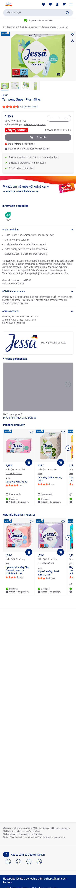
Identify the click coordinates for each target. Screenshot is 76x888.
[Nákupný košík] (64, 4)
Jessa (5, 95)
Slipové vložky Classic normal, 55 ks (49, 573)
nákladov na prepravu (60, 828)
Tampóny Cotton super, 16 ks (50, 479)
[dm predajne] (43, 4)
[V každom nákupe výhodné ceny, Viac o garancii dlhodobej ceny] (38, 188)
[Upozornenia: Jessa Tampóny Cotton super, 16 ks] (45, 494)
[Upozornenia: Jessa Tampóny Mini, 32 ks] (13, 494)
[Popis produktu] (38, 230)
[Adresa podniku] (38, 311)
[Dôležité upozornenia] (38, 292)
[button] (71, 4)
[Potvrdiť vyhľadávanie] (67, 12)
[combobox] (38, 12)
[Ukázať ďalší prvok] (68, 448)
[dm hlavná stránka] (8, 4)
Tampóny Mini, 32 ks (16, 482)
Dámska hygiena (48, 27)
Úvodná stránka (10, 27)
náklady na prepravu (35, 124)
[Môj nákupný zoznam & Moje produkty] (50, 4)
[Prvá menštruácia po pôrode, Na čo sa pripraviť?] (38, 391)
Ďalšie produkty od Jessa (35, 343)
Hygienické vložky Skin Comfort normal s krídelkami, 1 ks (17, 570)
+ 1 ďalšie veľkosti (14, 474)
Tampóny (63, 27)
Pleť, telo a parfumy (29, 27)
